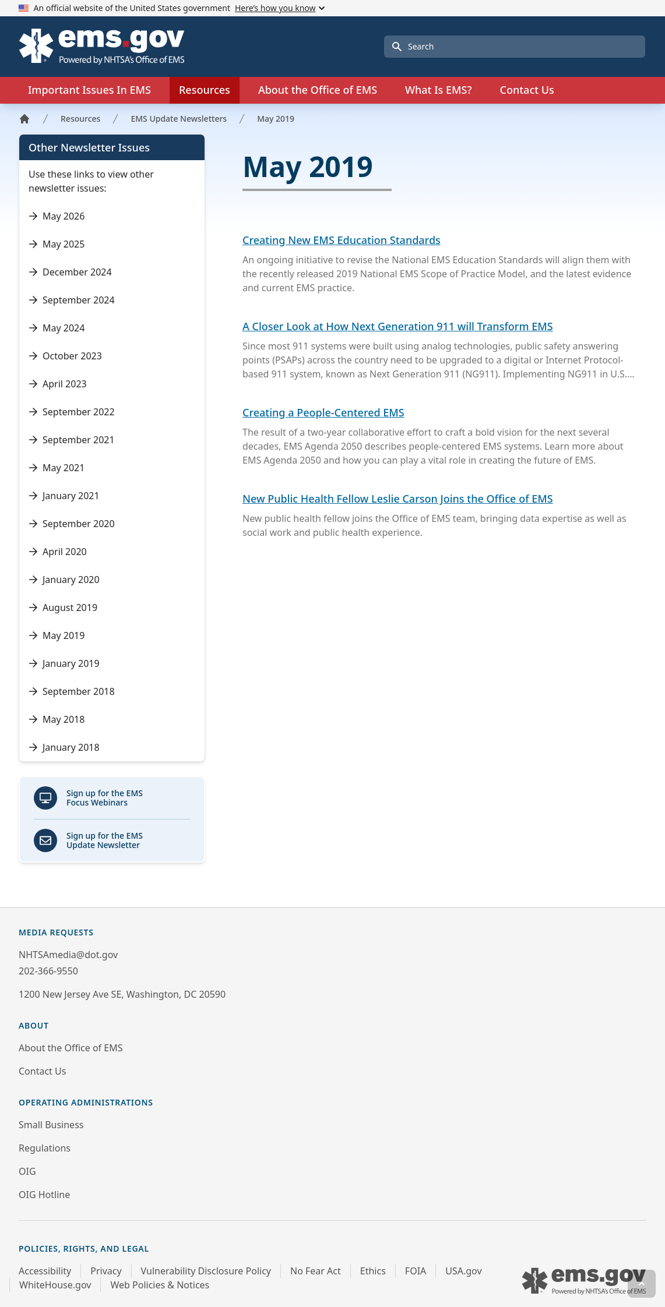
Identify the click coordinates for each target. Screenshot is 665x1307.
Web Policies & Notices (159, 1284)
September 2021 (72, 439)
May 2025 (57, 244)
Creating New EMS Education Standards (341, 240)
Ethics (373, 1270)
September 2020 (72, 523)
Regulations (45, 1148)
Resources (80, 118)
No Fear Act (315, 1270)
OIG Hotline (44, 1194)
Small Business (51, 1124)
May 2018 (57, 719)
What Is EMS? (438, 90)
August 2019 (63, 607)
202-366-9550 (48, 971)
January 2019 (64, 663)
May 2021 (57, 467)
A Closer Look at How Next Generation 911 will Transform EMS (397, 326)
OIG (27, 1171)
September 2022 (72, 411)
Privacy (105, 1270)
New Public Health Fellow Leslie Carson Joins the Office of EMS (397, 499)
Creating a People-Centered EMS (323, 412)
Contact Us (526, 90)
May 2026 (57, 216)
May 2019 (275, 118)
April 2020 (58, 551)
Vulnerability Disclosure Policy (206, 1270)
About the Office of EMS (70, 1047)
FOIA (415, 1270)
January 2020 (64, 579)
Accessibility (45, 1270)
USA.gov (463, 1270)
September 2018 (72, 691)
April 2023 (58, 383)
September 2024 (72, 300)
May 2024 (57, 328)
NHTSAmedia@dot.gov (68, 954)
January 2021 (64, 495)
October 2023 (65, 355)
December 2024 (70, 272)
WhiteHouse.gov (55, 1284)
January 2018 (64, 747)
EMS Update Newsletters (179, 118)
